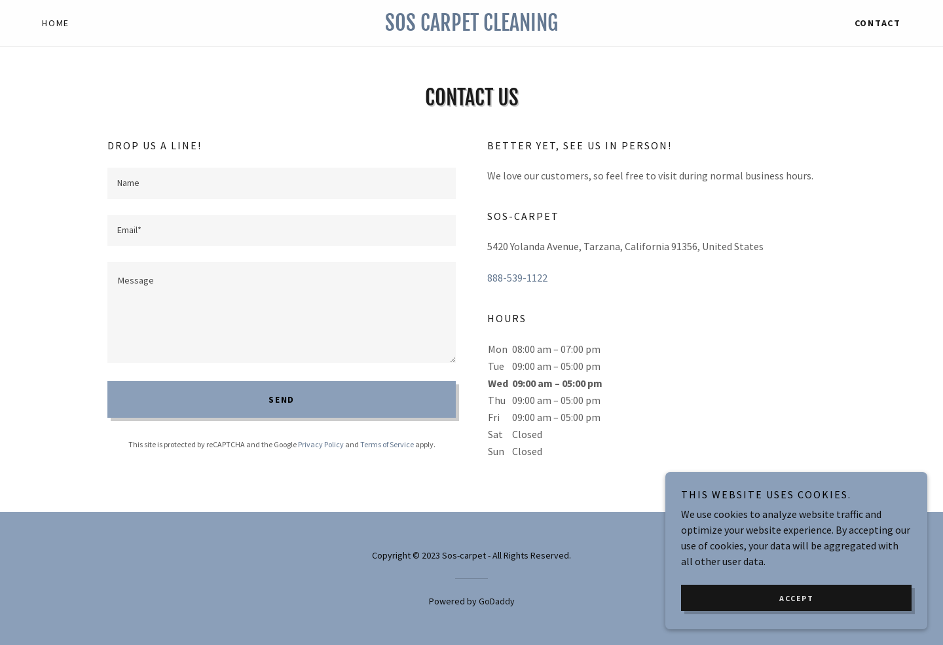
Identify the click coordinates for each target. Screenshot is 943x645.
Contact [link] (878, 23)
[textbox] (281, 183)
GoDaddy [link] (497, 601)
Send (281, 399)
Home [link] (55, 23)
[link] (471, 26)
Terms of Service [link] (387, 444)
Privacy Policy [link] (321, 444)
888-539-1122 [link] (517, 277)
